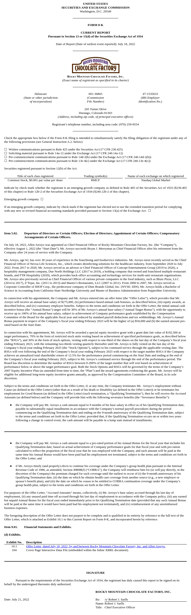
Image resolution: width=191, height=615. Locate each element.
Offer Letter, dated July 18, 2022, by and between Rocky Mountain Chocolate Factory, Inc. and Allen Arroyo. (95, 546)
